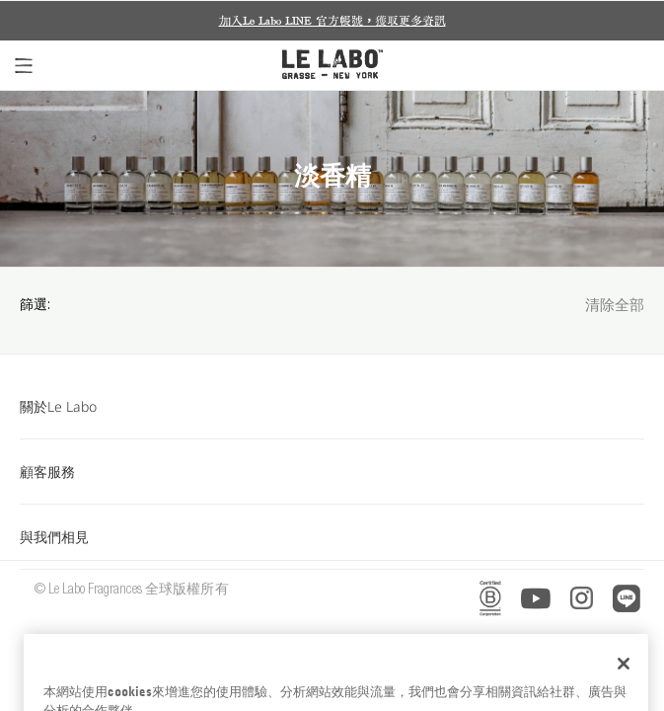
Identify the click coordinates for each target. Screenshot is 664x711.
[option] (332, 20)
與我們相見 (332, 536)
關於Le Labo (332, 406)
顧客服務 (332, 471)
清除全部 (614, 306)
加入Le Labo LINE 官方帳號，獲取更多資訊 (332, 21)
